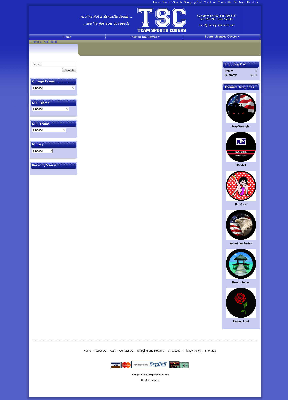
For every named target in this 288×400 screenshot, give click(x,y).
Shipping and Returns (150, 350)
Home (156, 2)
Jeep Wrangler (240, 126)
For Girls (241, 204)
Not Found (50, 41)
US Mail (241, 165)
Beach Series (241, 282)
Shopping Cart (193, 2)
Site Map (238, 2)
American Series (241, 243)
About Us (252, 2)
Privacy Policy (192, 350)
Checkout (210, 2)
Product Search (172, 2)
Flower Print (241, 321)
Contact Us (224, 2)
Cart (112, 350)
